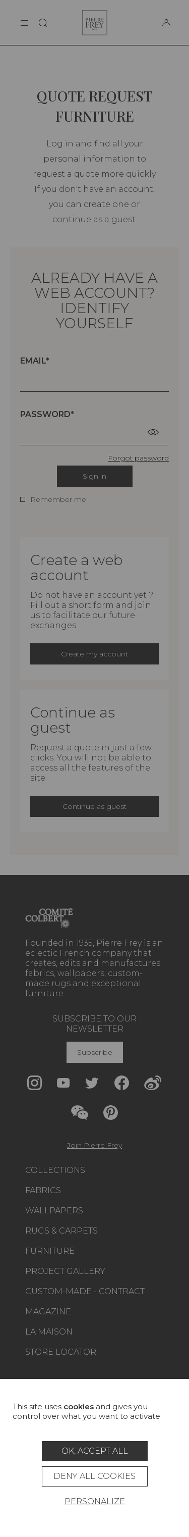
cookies (79, 1406)
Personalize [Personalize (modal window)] (95, 1501)
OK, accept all (94, 1451)
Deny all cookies (94, 1476)
